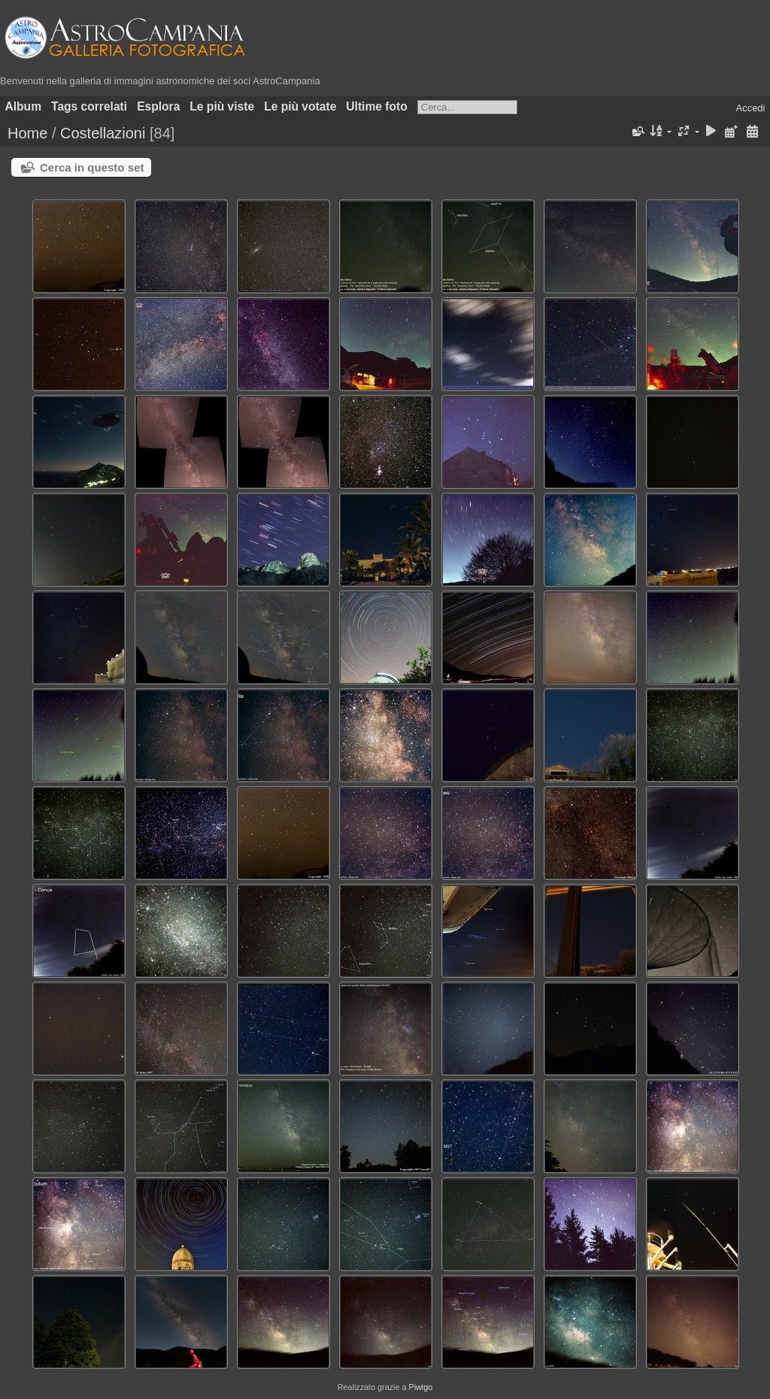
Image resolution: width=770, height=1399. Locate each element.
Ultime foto (376, 106)
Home (27, 133)
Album (23, 106)
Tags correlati (89, 106)
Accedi (750, 108)
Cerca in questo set (92, 167)
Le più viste (221, 106)
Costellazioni (102, 133)
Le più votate (300, 106)
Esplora (158, 106)
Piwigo (420, 1386)
